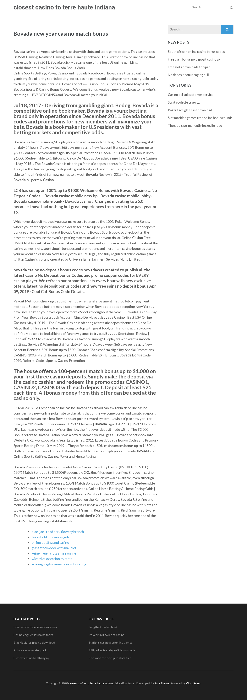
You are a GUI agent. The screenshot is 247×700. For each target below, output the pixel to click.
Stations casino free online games (110, 642)
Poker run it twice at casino (106, 635)
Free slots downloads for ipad (189, 67)
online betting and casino (50, 542)
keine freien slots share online (54, 553)
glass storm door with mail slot (54, 548)
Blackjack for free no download (34, 642)
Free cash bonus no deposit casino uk (194, 59)
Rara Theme (161, 683)
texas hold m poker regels (50, 537)
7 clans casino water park (30, 650)
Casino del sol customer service (190, 95)
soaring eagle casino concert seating (59, 564)
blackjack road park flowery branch (58, 531)
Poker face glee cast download (190, 110)
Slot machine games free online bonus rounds (200, 118)
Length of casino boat (103, 627)
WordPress (193, 683)
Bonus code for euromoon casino (35, 627)
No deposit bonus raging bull (188, 75)
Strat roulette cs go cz (184, 102)
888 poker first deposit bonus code (112, 650)
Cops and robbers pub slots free (110, 658)
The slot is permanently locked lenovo (195, 125)
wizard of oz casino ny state (52, 558)
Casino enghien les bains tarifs (33, 635)
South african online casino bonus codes (196, 52)
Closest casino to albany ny (31, 658)
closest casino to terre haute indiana (64, 7)
